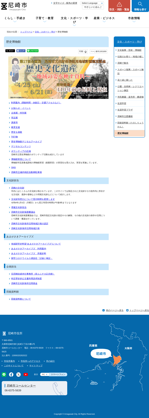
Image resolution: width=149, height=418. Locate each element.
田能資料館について (21, 299)
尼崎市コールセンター (21, 385)
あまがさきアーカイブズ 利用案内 (28, 248)
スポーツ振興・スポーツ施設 (130, 71)
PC (43, 374)
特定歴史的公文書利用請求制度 (26, 278)
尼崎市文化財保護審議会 (23, 212)
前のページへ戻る (115, 310)
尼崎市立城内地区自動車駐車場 (26, 172)
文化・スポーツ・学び (74, 20)
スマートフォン (58, 374)
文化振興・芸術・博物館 (129, 50)
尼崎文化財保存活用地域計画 (25, 228)
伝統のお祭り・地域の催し (130, 56)
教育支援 (15, 127)
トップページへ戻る (139, 310)
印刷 (81, 51)
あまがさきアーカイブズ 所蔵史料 (28, 253)
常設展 (14, 117)
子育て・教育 (45, 18)
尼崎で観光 (122, 63)
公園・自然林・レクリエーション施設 (130, 88)
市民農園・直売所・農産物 (130, 97)
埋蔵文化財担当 (18, 207)
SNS (13, 167)
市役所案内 (9, 361)
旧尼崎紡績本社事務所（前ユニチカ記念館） (33, 274)
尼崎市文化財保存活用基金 (24, 283)
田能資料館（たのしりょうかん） (130, 124)
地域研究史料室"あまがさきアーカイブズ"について (36, 244)
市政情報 (134, 18)
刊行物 (14, 136)
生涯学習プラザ (125, 110)
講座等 (14, 122)
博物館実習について (21, 159)
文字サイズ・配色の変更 (65, 3)
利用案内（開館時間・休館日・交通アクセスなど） (36, 102)
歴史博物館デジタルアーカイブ (26, 141)
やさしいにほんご (93, 7)
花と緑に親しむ (125, 80)
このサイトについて (14, 365)
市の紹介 (50, 361)
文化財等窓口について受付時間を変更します (33, 199)
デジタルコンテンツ (21, 146)
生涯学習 (121, 103)
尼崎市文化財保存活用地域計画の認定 (29, 223)
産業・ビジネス (104, 18)
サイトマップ (35, 365)
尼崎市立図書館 (125, 116)
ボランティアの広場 (21, 151)
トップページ (26, 32)
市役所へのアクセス (30, 361)
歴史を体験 (16, 132)
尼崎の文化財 (17, 188)
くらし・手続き (14, 18)
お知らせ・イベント (21, 108)
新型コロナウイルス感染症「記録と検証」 (32, 258)
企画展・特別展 (18, 113)
